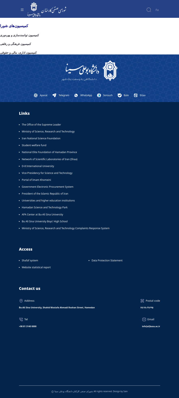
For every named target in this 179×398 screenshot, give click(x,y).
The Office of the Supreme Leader (41, 124)
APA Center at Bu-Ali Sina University (42, 214)
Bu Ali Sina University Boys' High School (45, 221)
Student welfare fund (34, 145)
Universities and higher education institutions (48, 200)
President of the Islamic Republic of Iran (45, 193)
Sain (125, 391)
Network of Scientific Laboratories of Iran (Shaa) (49, 159)
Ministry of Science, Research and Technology (48, 131)
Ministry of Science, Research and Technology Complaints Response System (66, 228)
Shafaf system (30, 260)
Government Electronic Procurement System (48, 186)
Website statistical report (36, 267)
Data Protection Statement (107, 260)
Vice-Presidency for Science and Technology (47, 173)
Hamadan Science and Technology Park (45, 207)
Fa (157, 10)
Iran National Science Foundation (41, 138)
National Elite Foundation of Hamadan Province (49, 152)
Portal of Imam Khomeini (36, 180)
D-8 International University (38, 166)
